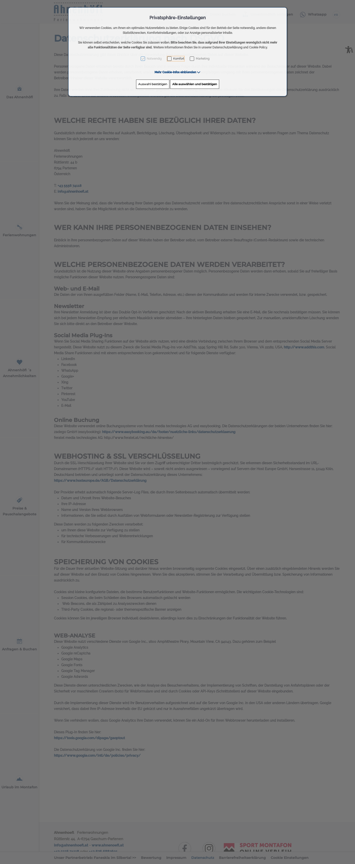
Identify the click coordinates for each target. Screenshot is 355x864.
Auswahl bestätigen (152, 84)
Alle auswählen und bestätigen (194, 84)
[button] (177, 72)
